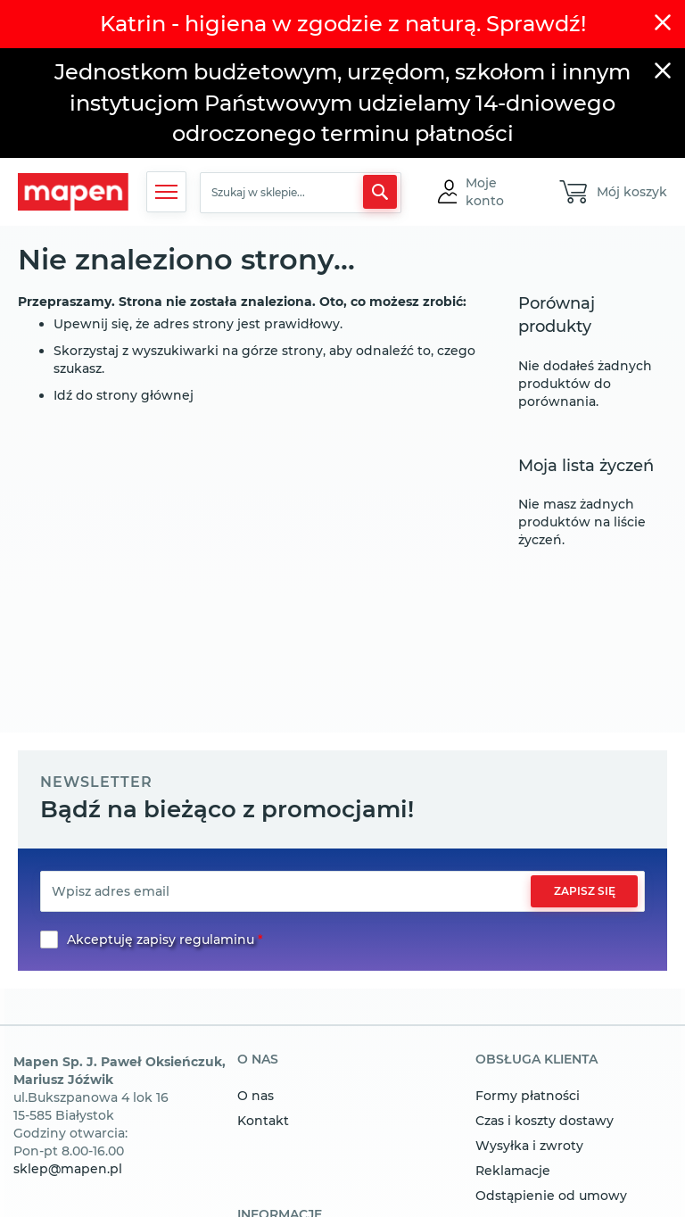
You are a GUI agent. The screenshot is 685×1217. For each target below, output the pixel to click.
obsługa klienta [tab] (536, 1060)
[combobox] (300, 192)
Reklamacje (512, 1171)
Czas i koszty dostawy (544, 1121)
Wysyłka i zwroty (529, 1146)
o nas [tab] (257, 1060)
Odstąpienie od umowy (551, 1196)
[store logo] (73, 192)
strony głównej (145, 395)
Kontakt (263, 1121)
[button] (496, 192)
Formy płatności (527, 1096)
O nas (255, 1096)
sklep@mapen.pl (67, 1169)
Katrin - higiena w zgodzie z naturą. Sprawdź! (343, 24)
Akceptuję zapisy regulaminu (160, 939)
